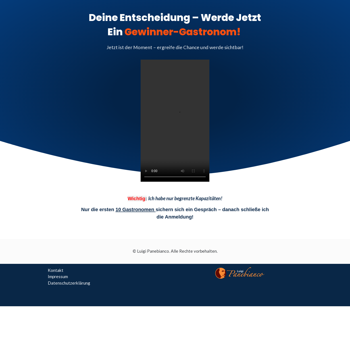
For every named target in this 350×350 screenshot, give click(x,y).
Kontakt (55, 270)
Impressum (58, 276)
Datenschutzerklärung (69, 282)
